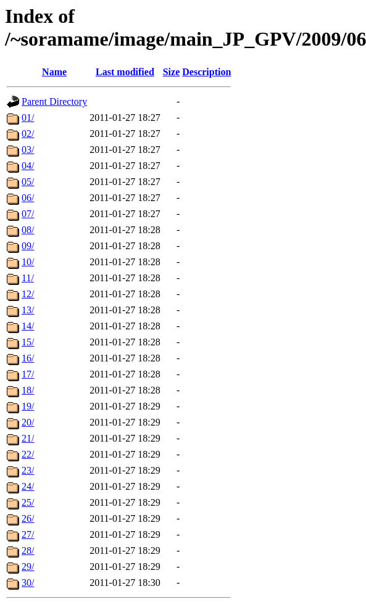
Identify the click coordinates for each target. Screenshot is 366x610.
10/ (28, 262)
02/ (28, 133)
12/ (28, 294)
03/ (28, 149)
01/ (28, 117)
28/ (28, 550)
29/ (28, 566)
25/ (28, 502)
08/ (28, 230)
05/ (28, 181)
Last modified (125, 72)
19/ (28, 406)
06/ (28, 197)
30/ (28, 582)
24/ (28, 486)
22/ (28, 454)
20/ (28, 422)
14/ (28, 326)
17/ (28, 374)
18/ (28, 390)
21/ (28, 438)
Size (171, 72)
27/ (28, 534)
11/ (28, 278)
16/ (28, 358)
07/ (28, 213)
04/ (28, 165)
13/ (28, 310)
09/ (28, 246)
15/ (28, 342)
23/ (28, 470)
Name (54, 72)
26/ (28, 518)
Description (206, 72)
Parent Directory (54, 101)
